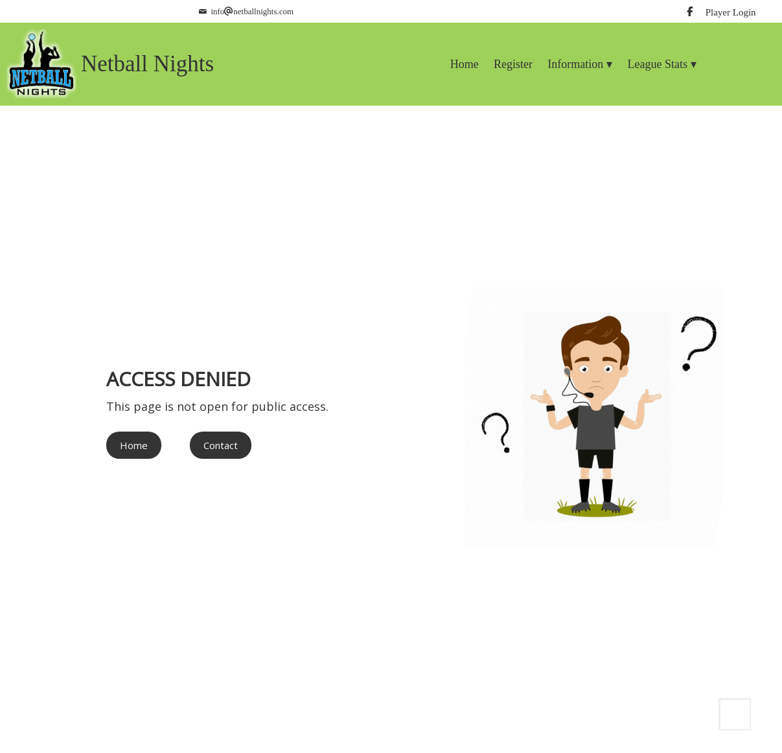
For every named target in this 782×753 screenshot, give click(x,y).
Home (134, 445)
